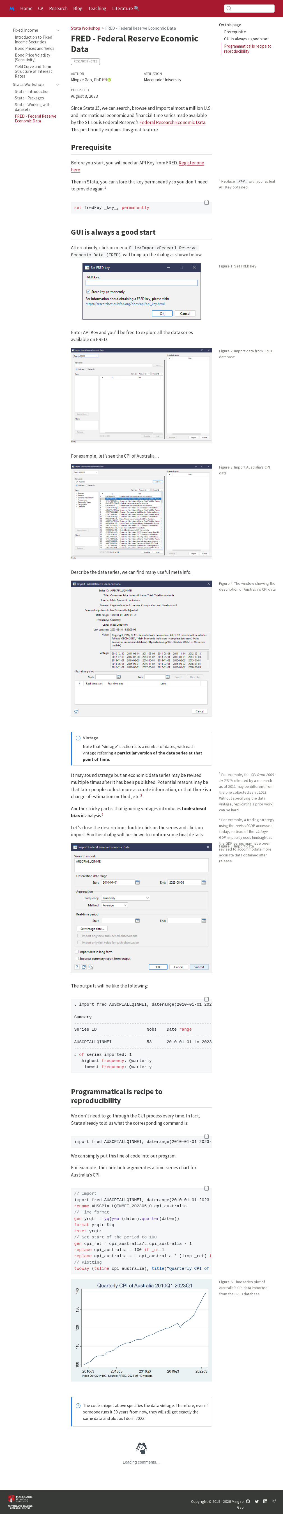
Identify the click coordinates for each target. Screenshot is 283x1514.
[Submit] (228, 8)
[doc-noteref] (105, 189)
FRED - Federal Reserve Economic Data (140, 28)
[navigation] (33, 30)
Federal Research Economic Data (172, 122)
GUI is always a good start (246, 38)
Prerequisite (235, 31)
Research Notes (85, 61)
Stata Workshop (85, 28)
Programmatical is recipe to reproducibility (248, 48)
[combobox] (249, 8)
